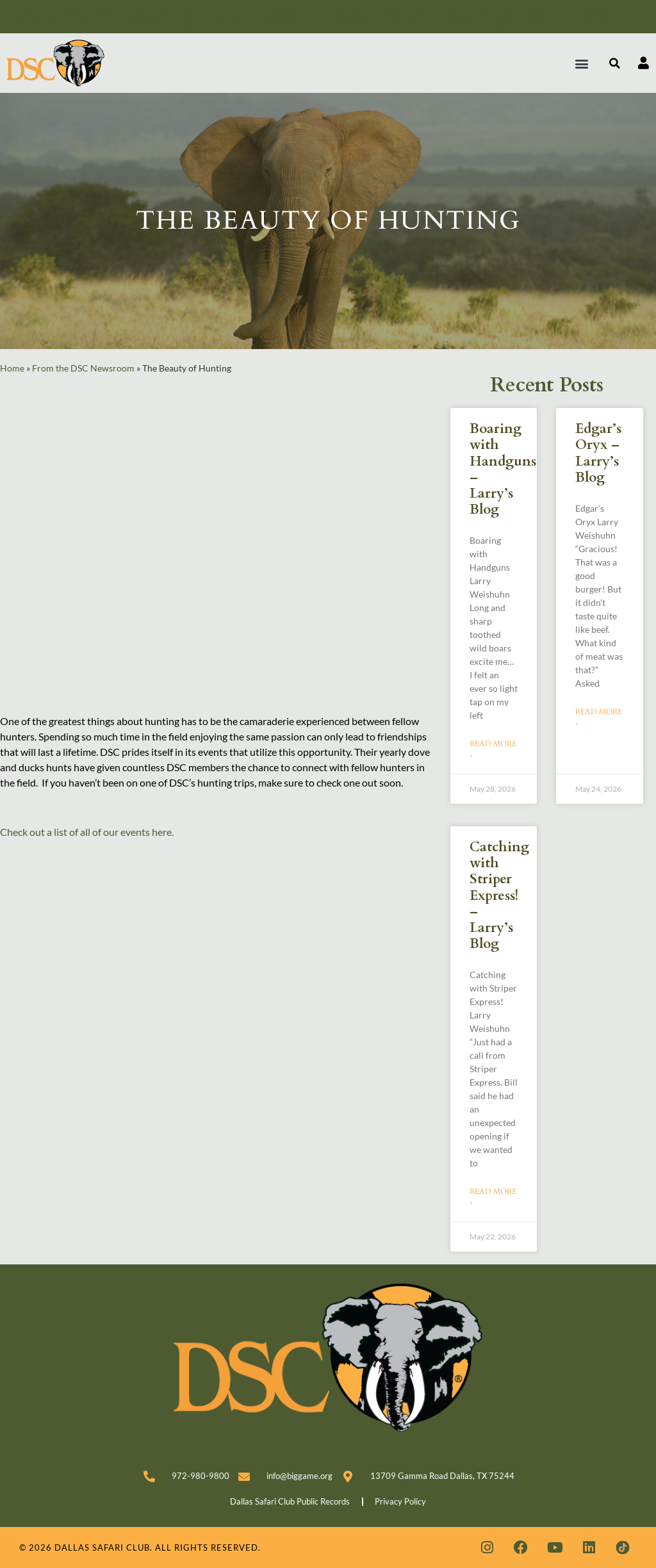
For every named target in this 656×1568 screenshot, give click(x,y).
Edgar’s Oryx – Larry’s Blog (598, 453)
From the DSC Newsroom (83, 368)
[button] (582, 63)
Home (12, 368)
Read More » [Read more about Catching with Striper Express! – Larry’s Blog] (493, 1197)
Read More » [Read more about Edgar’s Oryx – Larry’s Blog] (598, 717)
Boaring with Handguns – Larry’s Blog (503, 469)
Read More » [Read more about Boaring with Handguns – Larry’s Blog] (493, 749)
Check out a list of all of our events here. (87, 832)
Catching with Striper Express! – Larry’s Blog (499, 895)
